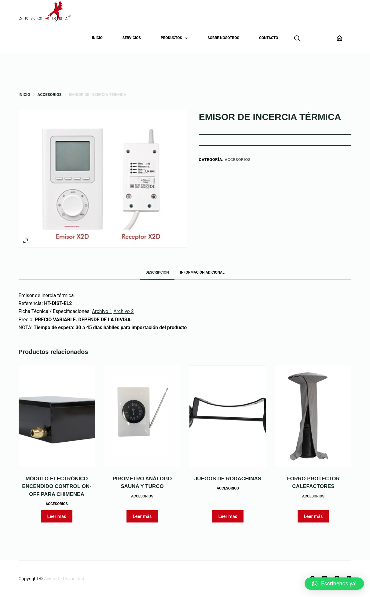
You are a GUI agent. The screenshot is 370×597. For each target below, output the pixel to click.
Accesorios (238, 159)
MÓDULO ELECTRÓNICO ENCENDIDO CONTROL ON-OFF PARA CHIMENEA (56, 486)
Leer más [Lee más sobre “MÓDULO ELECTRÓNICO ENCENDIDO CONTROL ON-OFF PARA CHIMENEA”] (56, 516)
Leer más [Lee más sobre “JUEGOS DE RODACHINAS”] (227, 516)
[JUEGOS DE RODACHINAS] (227, 416)
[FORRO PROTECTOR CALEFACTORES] (313, 416)
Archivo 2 (123, 311)
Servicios (132, 38)
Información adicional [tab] (202, 272)
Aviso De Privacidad (64, 578)
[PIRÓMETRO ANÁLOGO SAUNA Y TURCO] (142, 416)
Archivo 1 (102, 311)
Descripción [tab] (157, 272)
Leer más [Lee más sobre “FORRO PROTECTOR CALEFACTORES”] (313, 516)
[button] (334, 583)
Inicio (97, 38)
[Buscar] (297, 38)
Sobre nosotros (223, 38)
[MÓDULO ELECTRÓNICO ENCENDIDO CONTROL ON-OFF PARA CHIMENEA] (57, 416)
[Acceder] (339, 38)
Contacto (268, 38)
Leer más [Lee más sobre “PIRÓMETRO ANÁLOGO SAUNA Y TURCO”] (142, 516)
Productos (175, 38)
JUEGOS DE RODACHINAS (227, 479)
